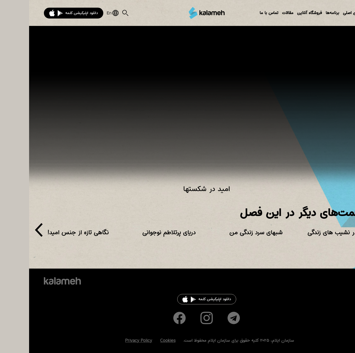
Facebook (150, 318)
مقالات (258, 13)
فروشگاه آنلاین (280, 13)
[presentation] (10, 232)
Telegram (204, 318)
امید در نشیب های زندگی (309, 232)
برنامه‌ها (303, 13)
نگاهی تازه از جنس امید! (49, 232)
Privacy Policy (109, 340)
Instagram (177, 318)
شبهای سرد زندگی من (226, 232)
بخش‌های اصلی (327, 13)
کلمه (177, 13)
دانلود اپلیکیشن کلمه (52, 13)
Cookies (138, 340)
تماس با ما (240, 13)
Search (96, 13)
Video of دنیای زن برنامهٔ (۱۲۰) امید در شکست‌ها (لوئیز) (177, 108)
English (83, 13)
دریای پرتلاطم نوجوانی (139, 232)
